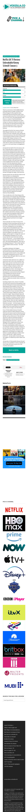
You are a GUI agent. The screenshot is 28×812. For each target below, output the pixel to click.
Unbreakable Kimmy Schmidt (13, 359)
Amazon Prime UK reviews (11, 741)
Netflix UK (7, 56)
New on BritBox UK (9, 752)
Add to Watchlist (7, 356)
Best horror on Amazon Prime (12, 732)
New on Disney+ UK (9, 748)
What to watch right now (10, 727)
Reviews (13, 56)
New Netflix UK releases (10, 743)
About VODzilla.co (8, 725)
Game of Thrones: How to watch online (14, 759)
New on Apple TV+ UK (9, 750)
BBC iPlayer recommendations (12, 730)
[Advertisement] (14, 40)
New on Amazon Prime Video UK (12, 746)
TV (18, 56)
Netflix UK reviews (9, 739)
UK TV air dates (8, 762)
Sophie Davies (6, 107)
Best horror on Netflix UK (10, 734)
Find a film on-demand (10, 736)
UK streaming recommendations (12, 755)
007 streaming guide (9, 757)
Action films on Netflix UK (11, 779)
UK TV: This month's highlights (12, 764)
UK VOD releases (8, 766)
